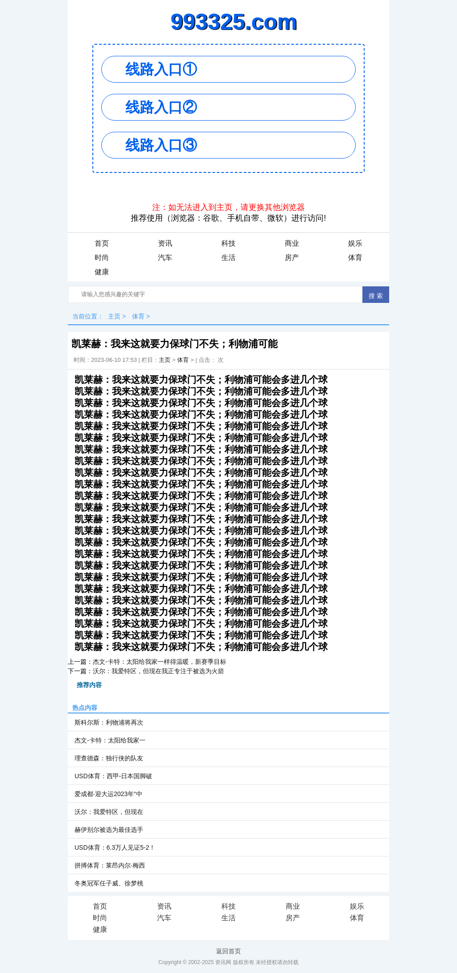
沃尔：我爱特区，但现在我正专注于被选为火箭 (158, 671)
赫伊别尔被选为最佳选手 (109, 829)
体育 (355, 257)
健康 (102, 272)
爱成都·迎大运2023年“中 (108, 793)
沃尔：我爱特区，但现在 (109, 811)
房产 (292, 257)
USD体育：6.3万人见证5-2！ (115, 847)
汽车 (165, 257)
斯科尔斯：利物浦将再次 (109, 722)
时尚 (102, 257)
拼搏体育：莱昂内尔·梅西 (110, 865)
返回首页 (228, 951)
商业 (292, 243)
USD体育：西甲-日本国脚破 (113, 776)
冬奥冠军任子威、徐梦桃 (109, 883)
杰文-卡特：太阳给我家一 (110, 740)
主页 (114, 316)
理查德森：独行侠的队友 (109, 758)
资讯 (165, 243)
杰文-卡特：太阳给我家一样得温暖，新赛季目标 (159, 661)
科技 (228, 243)
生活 (228, 257)
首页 (102, 243)
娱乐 (355, 243)
